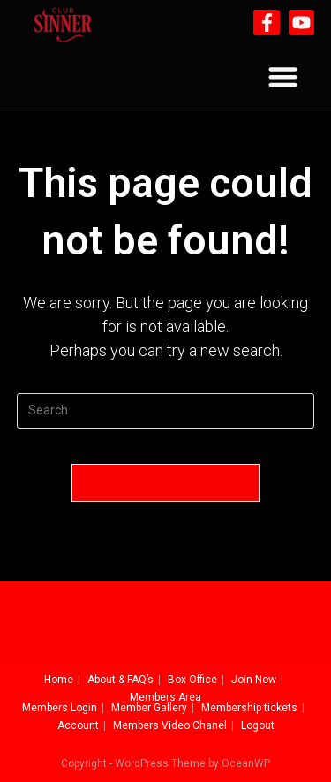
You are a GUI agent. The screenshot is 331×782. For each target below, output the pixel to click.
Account (78, 725)
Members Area (165, 697)
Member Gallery (149, 708)
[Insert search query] (166, 411)
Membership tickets (249, 708)
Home (58, 679)
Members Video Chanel (170, 725)
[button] (283, 77)
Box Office (192, 679)
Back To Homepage (165, 483)
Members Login (59, 708)
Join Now (253, 679)
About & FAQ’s (120, 679)
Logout (258, 725)
